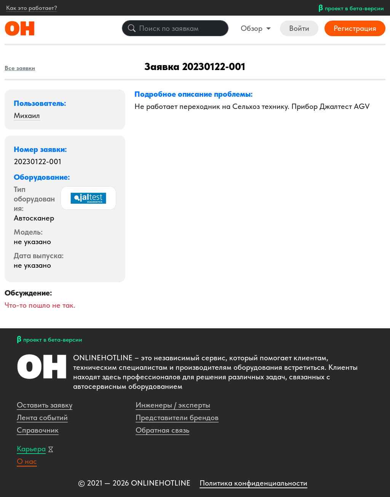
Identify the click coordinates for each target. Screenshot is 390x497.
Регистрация (355, 28)
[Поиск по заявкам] (175, 28)
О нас (27, 461)
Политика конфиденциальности (253, 482)
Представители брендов (177, 417)
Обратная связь (162, 430)
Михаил (27, 115)
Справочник (38, 430)
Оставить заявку (44, 404)
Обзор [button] (252, 28)
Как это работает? (31, 7)
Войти (299, 28)
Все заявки (20, 68)
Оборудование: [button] (42, 177)
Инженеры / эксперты (173, 404)
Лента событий (42, 417)
